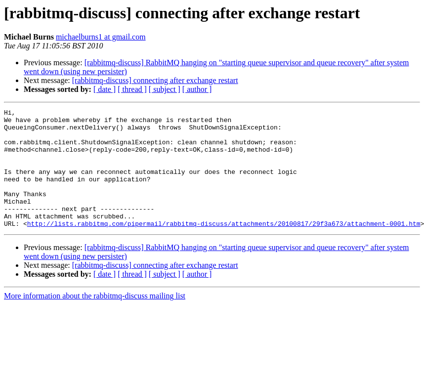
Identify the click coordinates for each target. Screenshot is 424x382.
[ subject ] (164, 89)
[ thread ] (132, 89)
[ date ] (104, 89)
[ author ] (197, 89)
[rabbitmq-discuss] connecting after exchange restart (155, 80)
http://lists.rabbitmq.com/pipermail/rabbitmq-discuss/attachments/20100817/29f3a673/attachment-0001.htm (224, 247)
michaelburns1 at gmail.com (101, 37)
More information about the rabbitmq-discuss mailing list (94, 319)
